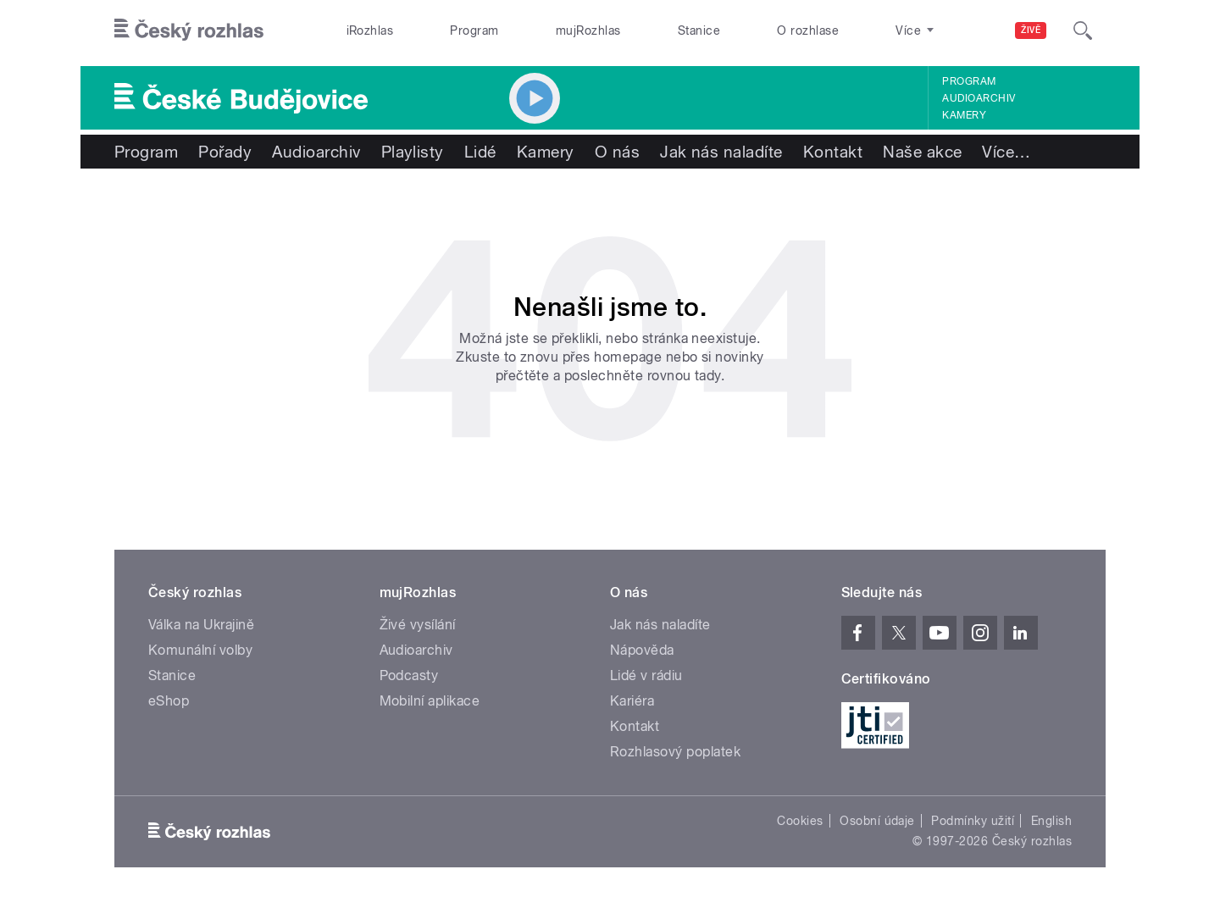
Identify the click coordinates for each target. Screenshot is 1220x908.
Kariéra (632, 701)
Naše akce (922, 151)
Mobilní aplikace (430, 701)
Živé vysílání (418, 625)
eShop (168, 701)
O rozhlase (808, 30)
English (1051, 821)
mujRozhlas (588, 30)
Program (474, 30)
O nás (617, 151)
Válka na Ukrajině (201, 625)
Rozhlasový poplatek (675, 752)
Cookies (800, 821)
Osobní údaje (877, 821)
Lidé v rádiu (646, 675)
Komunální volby (200, 650)
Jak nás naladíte (721, 151)
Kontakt (832, 151)
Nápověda (642, 650)
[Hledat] (1083, 30)
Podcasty (409, 675)
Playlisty (412, 151)
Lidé (480, 151)
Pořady (225, 151)
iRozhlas (370, 30)
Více (1006, 151)
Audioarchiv (978, 98)
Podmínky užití (972, 821)
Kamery (964, 115)
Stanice (699, 30)
